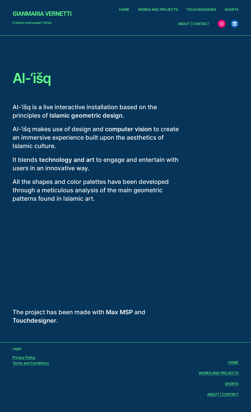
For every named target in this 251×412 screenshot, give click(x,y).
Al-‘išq (32, 78)
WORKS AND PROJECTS (218, 373)
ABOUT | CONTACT (222, 394)
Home (124, 9)
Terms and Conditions (31, 363)
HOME (233, 362)
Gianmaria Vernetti (42, 13)
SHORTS (231, 384)
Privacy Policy (24, 357)
